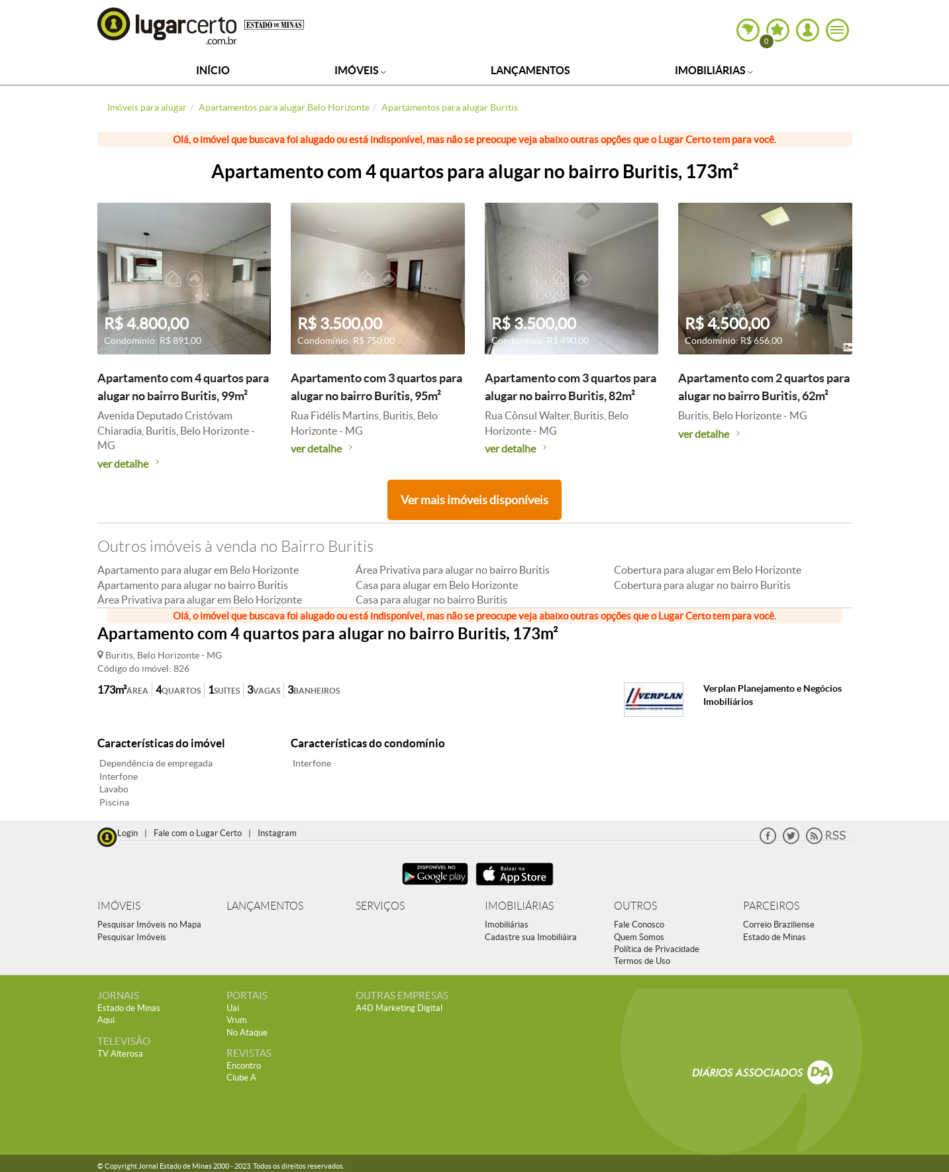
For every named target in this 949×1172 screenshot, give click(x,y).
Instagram (277, 833)
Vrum (236, 1020)
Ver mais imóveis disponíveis (474, 500)
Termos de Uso (642, 961)
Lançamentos (530, 70)
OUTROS (635, 906)
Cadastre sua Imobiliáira (531, 937)
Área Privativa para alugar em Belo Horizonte (199, 600)
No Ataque (247, 1033)
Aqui (106, 1020)
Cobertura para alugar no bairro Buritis (702, 585)
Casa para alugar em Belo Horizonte (437, 585)
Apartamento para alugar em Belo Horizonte (198, 570)
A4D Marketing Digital (399, 1008)
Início (213, 70)
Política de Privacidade (656, 949)
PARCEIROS (771, 906)
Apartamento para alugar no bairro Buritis (192, 585)
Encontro (243, 1066)
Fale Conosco (639, 925)
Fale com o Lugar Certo (198, 833)
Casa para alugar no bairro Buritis (431, 600)
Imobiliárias (714, 70)
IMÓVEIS (118, 906)
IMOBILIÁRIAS (519, 906)
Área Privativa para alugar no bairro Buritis (453, 570)
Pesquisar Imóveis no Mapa (149, 925)
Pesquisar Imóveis (131, 937)
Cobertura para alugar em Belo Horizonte (707, 570)
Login (127, 833)
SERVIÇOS (380, 906)
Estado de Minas (774, 937)
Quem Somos (639, 937)
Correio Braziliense (779, 925)
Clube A (241, 1078)
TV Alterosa (120, 1054)
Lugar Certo (167, 25)
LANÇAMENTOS (264, 906)
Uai (232, 1008)
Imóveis (360, 70)
